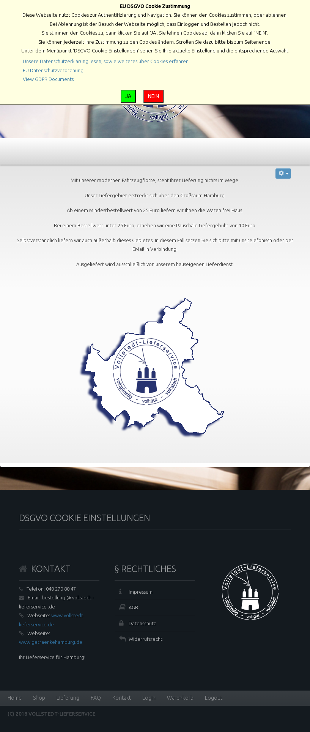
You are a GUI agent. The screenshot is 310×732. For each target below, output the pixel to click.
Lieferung (68, 698)
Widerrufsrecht (145, 639)
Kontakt (121, 698)
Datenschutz (142, 623)
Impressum (141, 591)
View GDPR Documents (48, 79)
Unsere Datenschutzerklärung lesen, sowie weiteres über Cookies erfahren (106, 61)
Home (15, 698)
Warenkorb (180, 698)
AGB (133, 607)
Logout (213, 698)
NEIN (153, 96)
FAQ (96, 698)
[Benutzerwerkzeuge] (283, 173)
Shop (39, 698)
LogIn (149, 698)
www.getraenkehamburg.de (50, 642)
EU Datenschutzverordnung (53, 70)
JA (128, 96)
